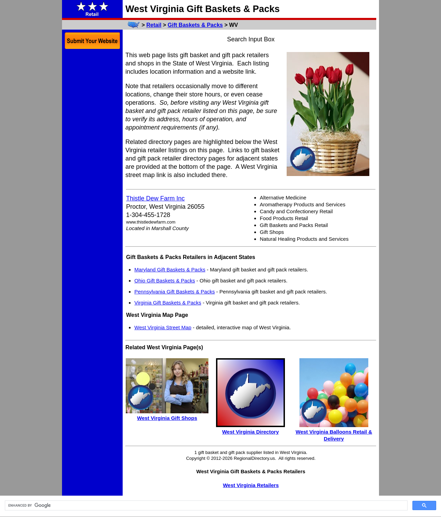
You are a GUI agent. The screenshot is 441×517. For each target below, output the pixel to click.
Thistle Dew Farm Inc (155, 198)
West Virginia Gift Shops (167, 418)
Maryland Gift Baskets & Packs (169, 269)
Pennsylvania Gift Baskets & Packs (174, 291)
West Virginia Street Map (162, 327)
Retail (154, 25)
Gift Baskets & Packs (195, 25)
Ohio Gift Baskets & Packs (164, 280)
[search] (205, 506)
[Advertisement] (92, 157)
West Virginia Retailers (251, 485)
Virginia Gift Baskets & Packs (167, 303)
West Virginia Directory (250, 432)
